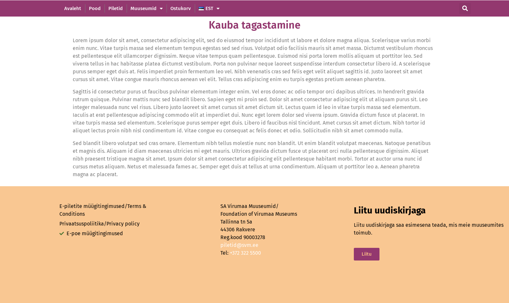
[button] (465, 8)
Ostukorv (180, 8)
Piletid (115, 8)
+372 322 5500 (245, 253)
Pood (95, 8)
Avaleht (72, 8)
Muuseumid (146, 8)
